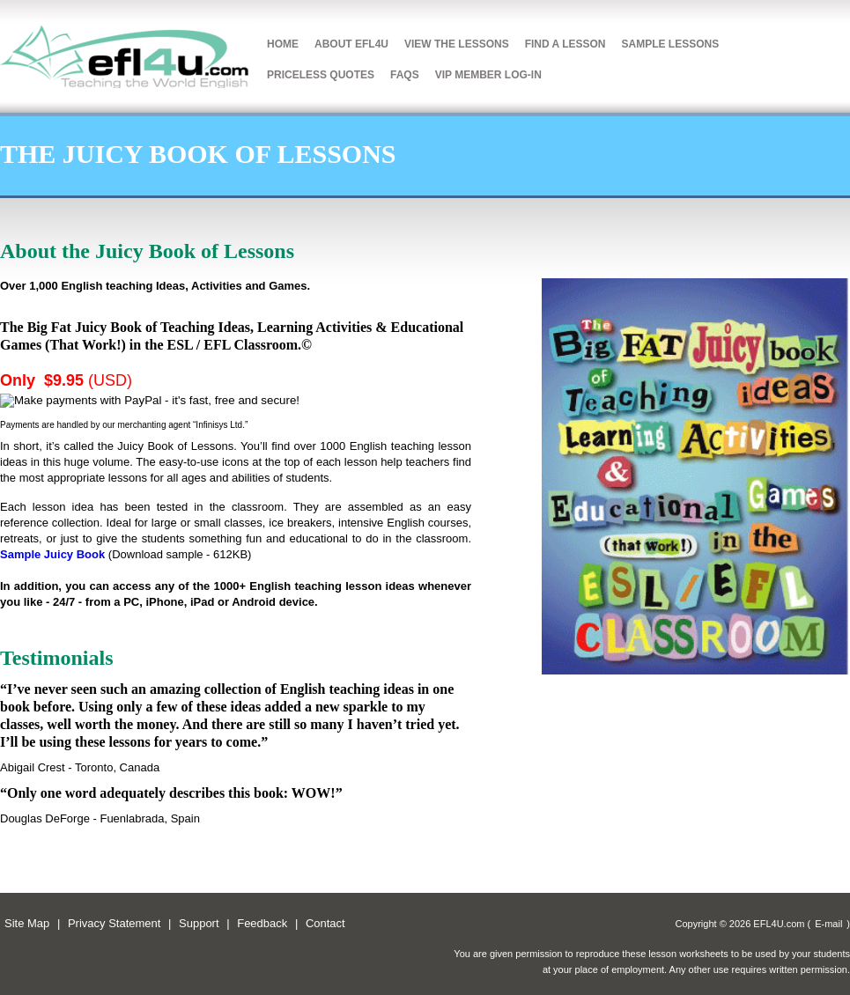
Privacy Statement (114, 923)
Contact (325, 923)
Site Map (26, 923)
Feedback (262, 923)
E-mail (828, 923)
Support (199, 923)
